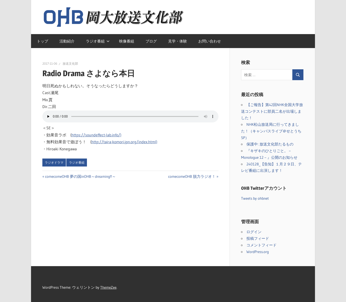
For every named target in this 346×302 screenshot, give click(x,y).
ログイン (253, 231)
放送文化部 (70, 64)
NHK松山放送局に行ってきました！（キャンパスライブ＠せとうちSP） (271, 131)
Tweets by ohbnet (255, 198)
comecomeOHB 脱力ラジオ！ (192, 176)
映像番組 (126, 41)
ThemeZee (108, 287)
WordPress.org (257, 251)
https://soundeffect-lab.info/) (96, 135)
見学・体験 (177, 41)
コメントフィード (261, 245)
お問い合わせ (209, 41)
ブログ (151, 41)
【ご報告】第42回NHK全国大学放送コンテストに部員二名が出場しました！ (272, 111)
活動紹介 (67, 41)
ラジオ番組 (98, 41)
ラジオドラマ (54, 163)
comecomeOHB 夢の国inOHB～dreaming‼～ (80, 176)
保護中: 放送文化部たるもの (269, 144)
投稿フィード (257, 238)
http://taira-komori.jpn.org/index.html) (124, 141)
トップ (42, 41)
